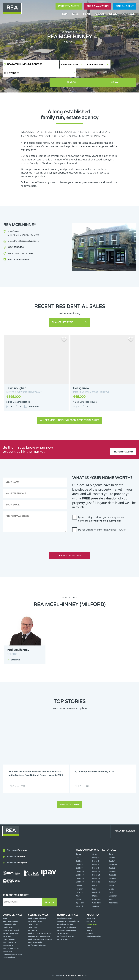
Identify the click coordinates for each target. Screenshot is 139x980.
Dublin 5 (79, 852)
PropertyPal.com (80, 974)
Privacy (88, 969)
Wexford (79, 894)
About (99, 14)
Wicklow (95, 894)
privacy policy (114, 509)
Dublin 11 (96, 859)
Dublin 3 (95, 849)
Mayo (78, 884)
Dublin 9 (112, 856)
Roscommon (97, 887)
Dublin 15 (112, 863)
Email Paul (15, 648)
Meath (94, 884)
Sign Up (50, 889)
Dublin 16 (80, 866)
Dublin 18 (112, 866)
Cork (78, 845)
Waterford (96, 890)
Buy (65, 14)
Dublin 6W (113, 852)
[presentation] (92, 527)
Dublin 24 (112, 870)
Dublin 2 (79, 849)
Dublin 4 (112, 849)
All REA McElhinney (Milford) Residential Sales (69, 408)
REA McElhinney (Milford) (24, 64)
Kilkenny (79, 877)
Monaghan (113, 884)
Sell (75, 14)
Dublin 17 (96, 866)
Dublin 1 (112, 845)
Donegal (95, 845)
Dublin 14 (96, 863)
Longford (96, 880)
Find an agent (125, 6)
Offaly (78, 887)
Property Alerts (68, 6)
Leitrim (111, 877)
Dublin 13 (80, 863)
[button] (123, 64)
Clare (111, 842)
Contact (127, 14)
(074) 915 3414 (16, 238)
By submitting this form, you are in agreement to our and (103, 507)
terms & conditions (92, 509)
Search (98, 73)
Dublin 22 (96, 870)
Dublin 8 (95, 856)
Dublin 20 (80, 870)
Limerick (79, 880)
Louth (111, 880)
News (113, 14)
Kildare (111, 873)
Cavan (94, 842)
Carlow (78, 842)
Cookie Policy (53, 969)
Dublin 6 (95, 852)
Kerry (94, 873)
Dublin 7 (79, 856)
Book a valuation (97, 6)
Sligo (110, 887)
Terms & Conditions (72, 969)
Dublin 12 (112, 859)
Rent (86, 14)
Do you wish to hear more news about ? (102, 518)
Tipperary (80, 890)
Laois (94, 877)
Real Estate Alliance (73, 963)
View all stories (69, 791)
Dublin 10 (80, 859)
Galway (79, 873)
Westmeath (113, 890)
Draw (123, 73)
